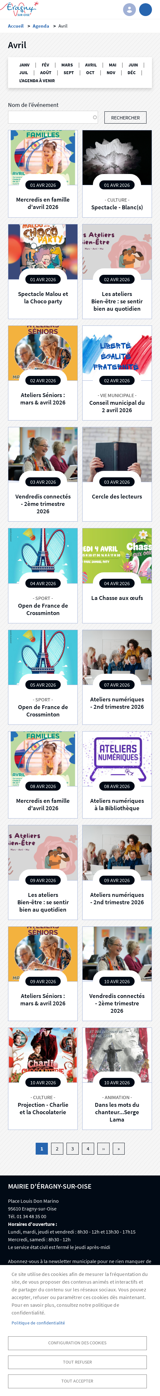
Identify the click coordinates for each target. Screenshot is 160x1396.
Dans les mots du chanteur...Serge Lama (117, 1112)
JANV (24, 65)
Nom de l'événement (33, 104)
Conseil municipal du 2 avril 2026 (117, 406)
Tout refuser (77, 1362)
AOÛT (45, 72)
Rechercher (125, 117)
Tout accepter (77, 1381)
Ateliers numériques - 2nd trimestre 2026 (117, 702)
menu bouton (145, 9)
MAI (112, 65)
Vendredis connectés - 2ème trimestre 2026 (43, 503)
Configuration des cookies (77, 1343)
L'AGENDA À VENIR (37, 80)
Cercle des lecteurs (117, 496)
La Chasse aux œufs (117, 598)
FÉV (45, 65)
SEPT (69, 72)
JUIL (23, 72)
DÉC (132, 72)
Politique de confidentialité (38, 1323)
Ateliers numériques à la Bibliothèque (117, 804)
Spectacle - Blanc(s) (117, 207)
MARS (67, 65)
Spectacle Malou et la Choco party (43, 297)
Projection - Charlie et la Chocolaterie (43, 1108)
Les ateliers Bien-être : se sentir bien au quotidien (117, 301)
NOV (111, 72)
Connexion (129, 9)
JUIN (133, 65)
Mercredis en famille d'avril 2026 (43, 203)
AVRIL (91, 65)
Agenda (41, 26)
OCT (90, 72)
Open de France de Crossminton (43, 609)
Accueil (15, 26)
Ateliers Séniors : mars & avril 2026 (43, 398)
